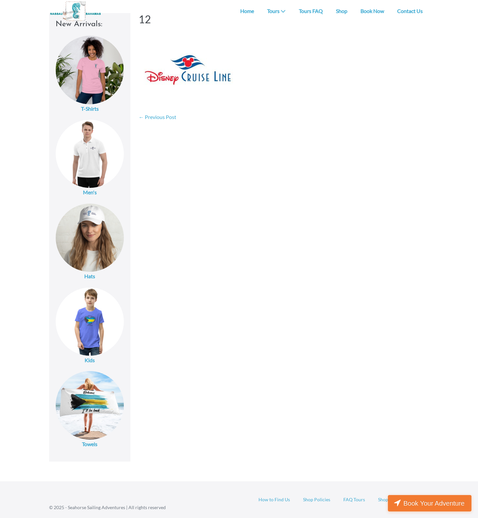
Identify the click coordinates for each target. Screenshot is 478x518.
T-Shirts (90, 109)
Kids (90, 360)
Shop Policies (316, 499)
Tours (276, 11)
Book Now (372, 11)
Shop (341, 11)
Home (247, 11)
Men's (90, 192)
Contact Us (410, 11)
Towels (89, 444)
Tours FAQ (311, 11)
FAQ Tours (354, 499)
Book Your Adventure (434, 503)
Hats (89, 276)
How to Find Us (274, 499)
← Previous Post (157, 117)
